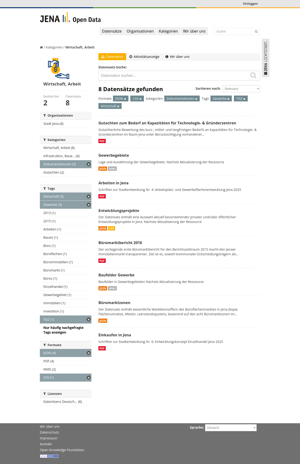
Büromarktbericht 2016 (120, 242)
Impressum (48, 438)
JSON (102, 169)
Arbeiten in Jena (113, 183)
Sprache (196, 427)
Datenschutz (49, 432)
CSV (111, 228)
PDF (102, 141)
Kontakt (46, 444)
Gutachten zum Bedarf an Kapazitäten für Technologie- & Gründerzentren (167, 123)
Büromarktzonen (114, 302)
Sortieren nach (207, 88)
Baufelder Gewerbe (116, 275)
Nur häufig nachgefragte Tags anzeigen (63, 329)
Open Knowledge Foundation (62, 450)
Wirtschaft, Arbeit (80, 47)
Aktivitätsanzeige (144, 56)
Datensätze (112, 31)
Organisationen (140, 31)
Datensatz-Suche (112, 67)
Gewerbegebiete (113, 155)
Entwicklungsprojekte (118, 210)
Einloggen (250, 3)
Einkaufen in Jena (114, 335)
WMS (112, 169)
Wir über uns (194, 31)
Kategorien (168, 31)
